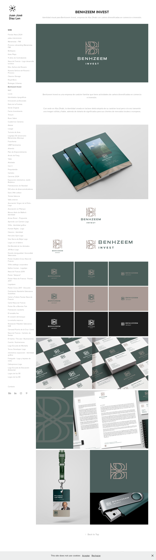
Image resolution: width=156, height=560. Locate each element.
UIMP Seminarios (14, 145)
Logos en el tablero (15, 242)
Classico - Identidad (15, 232)
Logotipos (11, 284)
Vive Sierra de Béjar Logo (18, 239)
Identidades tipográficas (17, 97)
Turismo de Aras (14, 132)
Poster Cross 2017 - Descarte (19, 288)
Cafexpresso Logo (15, 364)
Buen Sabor (12, 118)
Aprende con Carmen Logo (18, 221)
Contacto (11, 386)
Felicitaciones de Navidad (18, 185)
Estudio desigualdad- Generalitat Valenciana (20, 254)
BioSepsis (11, 51)
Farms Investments (15, 111)
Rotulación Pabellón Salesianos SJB (20, 325)
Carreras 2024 (13, 176)
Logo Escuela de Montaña (18, 345)
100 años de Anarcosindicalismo (20, 189)
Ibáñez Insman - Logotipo (17, 268)
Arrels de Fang (13, 155)
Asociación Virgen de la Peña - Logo (19, 204)
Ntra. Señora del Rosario (17, 67)
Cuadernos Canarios (16, 121)
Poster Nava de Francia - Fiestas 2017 (20, 279)
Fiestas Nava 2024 (15, 34)
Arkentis (11, 148)
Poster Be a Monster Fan (17, 306)
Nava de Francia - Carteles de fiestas (19, 334)
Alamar (10, 125)
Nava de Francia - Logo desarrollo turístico (21, 62)
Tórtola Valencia (14, 196)
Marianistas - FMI (14, 41)
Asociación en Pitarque (17, 209)
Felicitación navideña (16, 310)
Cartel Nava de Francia (16, 303)
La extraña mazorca (15, 320)
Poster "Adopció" (14, 275)
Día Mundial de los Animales (19, 246)
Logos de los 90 (14, 373)
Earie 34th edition (14, 192)
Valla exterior (13, 199)
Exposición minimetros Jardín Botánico (19, 181)
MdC (9, 90)
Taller (10, 159)
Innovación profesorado (17, 101)
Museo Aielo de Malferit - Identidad (17, 213)
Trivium (10, 114)
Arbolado (11, 162)
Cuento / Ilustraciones (16, 342)
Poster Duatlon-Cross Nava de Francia (19, 260)
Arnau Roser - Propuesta (17, 218)
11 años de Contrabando (17, 58)
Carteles (11, 173)
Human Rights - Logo (16, 228)
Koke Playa (12, 54)
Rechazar (96, 555)
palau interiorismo (15, 38)
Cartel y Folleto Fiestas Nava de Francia (20, 298)
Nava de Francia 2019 (16, 271)
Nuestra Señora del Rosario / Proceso (19, 71)
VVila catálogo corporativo (18, 264)
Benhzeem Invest (14, 87)
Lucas (10, 94)
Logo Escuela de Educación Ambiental (18, 368)
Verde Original (13, 108)
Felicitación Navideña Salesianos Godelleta (20, 292)
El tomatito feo (13, 313)
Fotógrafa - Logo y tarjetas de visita (19, 359)
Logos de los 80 (14, 377)
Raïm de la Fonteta (15, 104)
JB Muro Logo (13, 249)
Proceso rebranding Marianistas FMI (20, 46)
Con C (10, 166)
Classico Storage (14, 76)
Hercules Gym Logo (15, 235)
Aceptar (86, 555)
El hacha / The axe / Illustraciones (21, 338)
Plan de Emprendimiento (17, 152)
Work (10, 30)
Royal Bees (12, 80)
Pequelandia (12, 169)
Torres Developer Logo (17, 349)
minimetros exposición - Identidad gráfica (21, 353)
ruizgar (10, 128)
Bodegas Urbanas (15, 83)
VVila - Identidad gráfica (17, 225)
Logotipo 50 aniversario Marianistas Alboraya (17, 136)
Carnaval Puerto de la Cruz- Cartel (21, 329)
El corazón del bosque (16, 317)
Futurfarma (12, 141)
